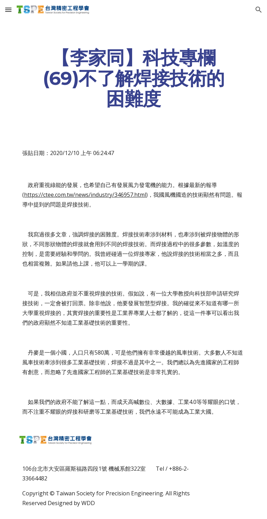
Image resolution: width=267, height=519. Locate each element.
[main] (133, 78)
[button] (8, 9)
